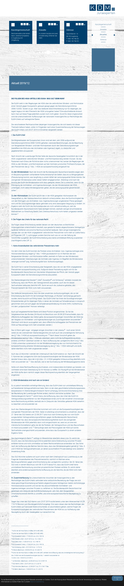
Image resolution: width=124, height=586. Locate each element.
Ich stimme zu (117, 578)
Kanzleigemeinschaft (103, 24)
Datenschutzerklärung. (37, 582)
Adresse (103, 39)
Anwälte (103, 29)
